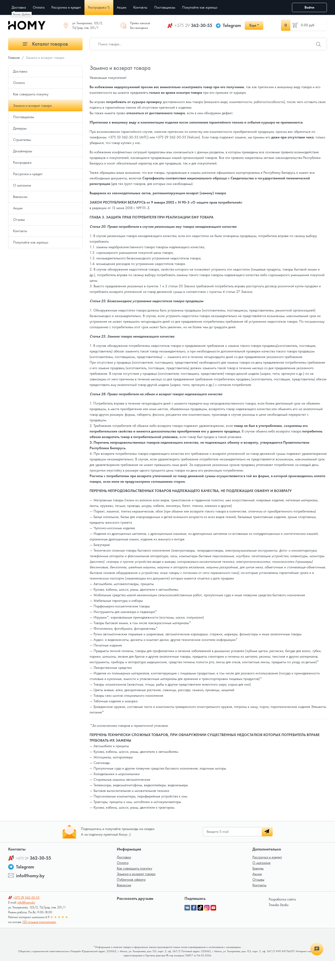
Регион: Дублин (21, 14)
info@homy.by (30, 876)
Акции (18, 208)
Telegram (232, 25)
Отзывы (19, 219)
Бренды (258, 868)
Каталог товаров (45, 43)
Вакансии (20, 196)
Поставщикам (23, 116)
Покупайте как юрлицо (30, 242)
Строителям (22, 139)
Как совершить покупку (30, 94)
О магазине (22, 185)
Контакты (20, 230)
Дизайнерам (22, 151)
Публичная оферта (131, 879)
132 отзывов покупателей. (39, 922)
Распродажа (22, 162)
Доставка (20, 71)
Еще (252, 25)
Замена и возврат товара (32, 105)
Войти (309, 7)
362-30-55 (193, 25)
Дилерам (20, 128)
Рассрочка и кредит (28, 173)
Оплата (19, 82)
